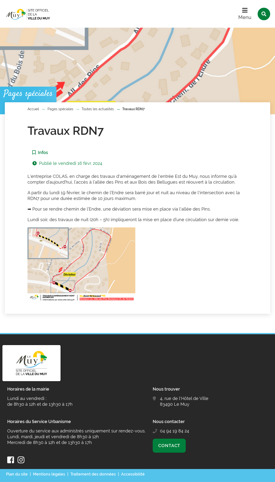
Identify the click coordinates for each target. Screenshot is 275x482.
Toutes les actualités (98, 109)
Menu (244, 17)
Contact (169, 445)
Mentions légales (49, 474)
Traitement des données (93, 474)
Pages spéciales (60, 109)
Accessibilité (133, 474)
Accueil (33, 109)
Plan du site (17, 474)
